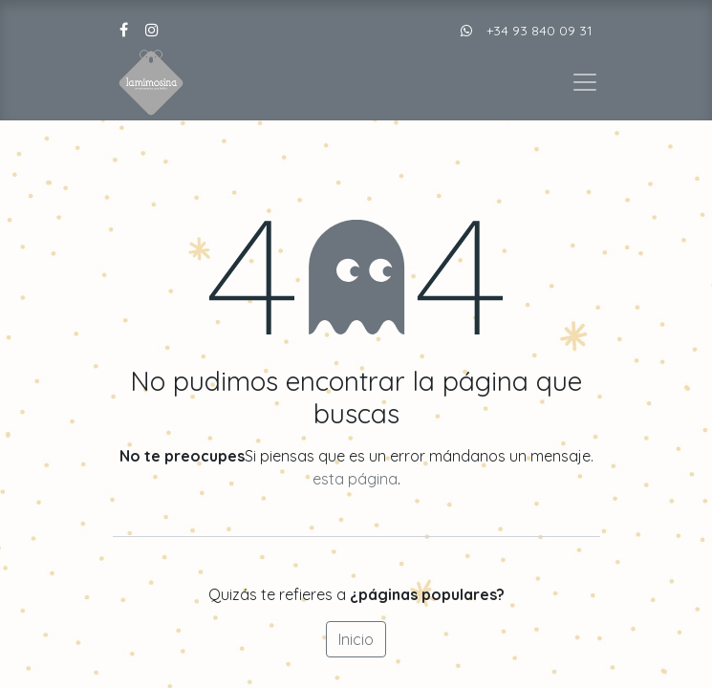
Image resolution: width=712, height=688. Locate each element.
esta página (355, 478)
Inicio (356, 639)
